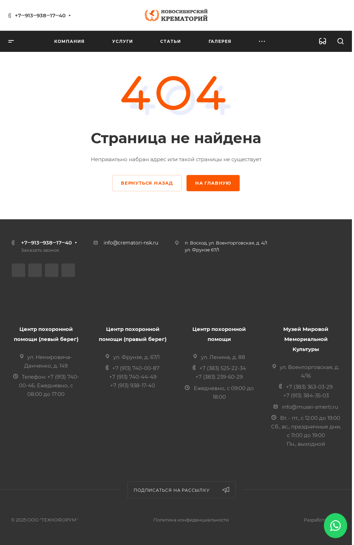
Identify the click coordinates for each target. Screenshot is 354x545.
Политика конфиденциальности (191, 520)
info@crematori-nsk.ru (131, 243)
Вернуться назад (147, 183)
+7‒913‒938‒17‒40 (40, 15)
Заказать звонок (40, 250)
